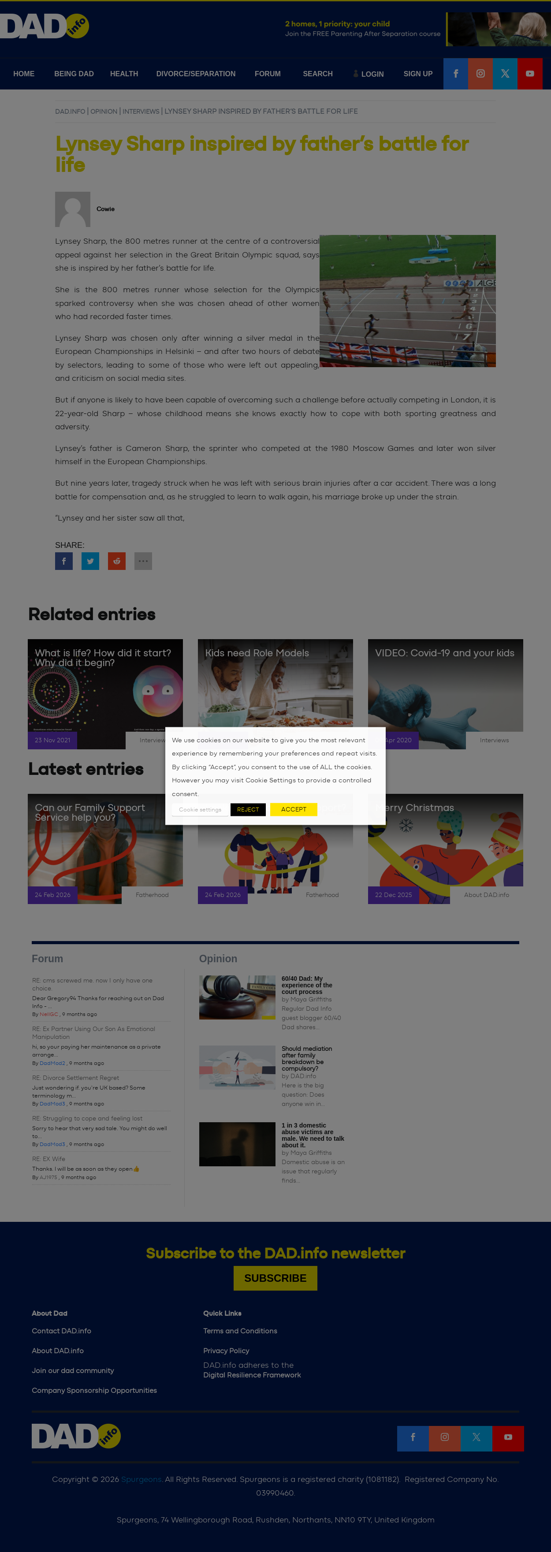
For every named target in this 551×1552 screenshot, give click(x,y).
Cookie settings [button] (200, 810)
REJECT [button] (248, 810)
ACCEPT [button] (293, 810)
